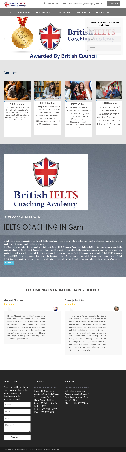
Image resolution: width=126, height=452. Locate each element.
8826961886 (53, 3)
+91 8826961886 (49, 409)
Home (9, 12)
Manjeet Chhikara (13, 300)
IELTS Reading (83, 12)
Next (122, 39)
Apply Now (113, 4)
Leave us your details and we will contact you (104, 23)
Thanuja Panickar (75, 300)
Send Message (17, 437)
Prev (4, 39)
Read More (9, 262)
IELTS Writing (102, 12)
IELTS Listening (63, 12)
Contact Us (24, 12)
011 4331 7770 (47, 412)
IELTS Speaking (43, 12)
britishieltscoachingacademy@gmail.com (85, 3)
